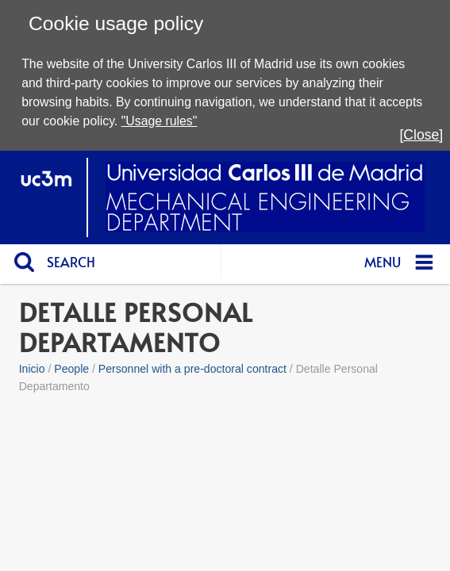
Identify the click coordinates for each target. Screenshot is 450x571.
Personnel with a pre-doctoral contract (192, 368)
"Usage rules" (159, 121)
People (71, 368)
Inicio (32, 368)
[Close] (421, 135)
